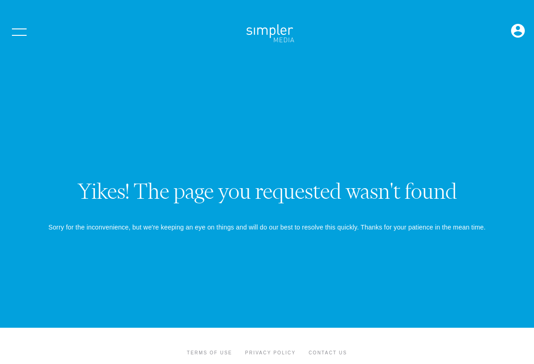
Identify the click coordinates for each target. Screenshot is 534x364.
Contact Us (328, 352)
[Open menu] (19, 32)
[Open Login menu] (518, 31)
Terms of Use (209, 352)
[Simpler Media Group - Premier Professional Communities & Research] (270, 34)
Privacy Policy (270, 352)
